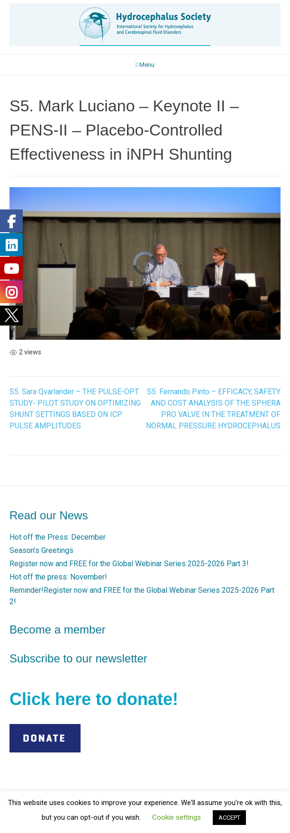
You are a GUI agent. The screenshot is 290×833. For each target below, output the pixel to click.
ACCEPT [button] (229, 817)
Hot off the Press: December (57, 537)
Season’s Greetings (41, 550)
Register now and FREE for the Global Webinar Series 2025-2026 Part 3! (129, 563)
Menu (145, 64)
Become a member (57, 629)
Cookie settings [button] (176, 817)
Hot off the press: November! (58, 576)
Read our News (48, 515)
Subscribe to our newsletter (78, 658)
